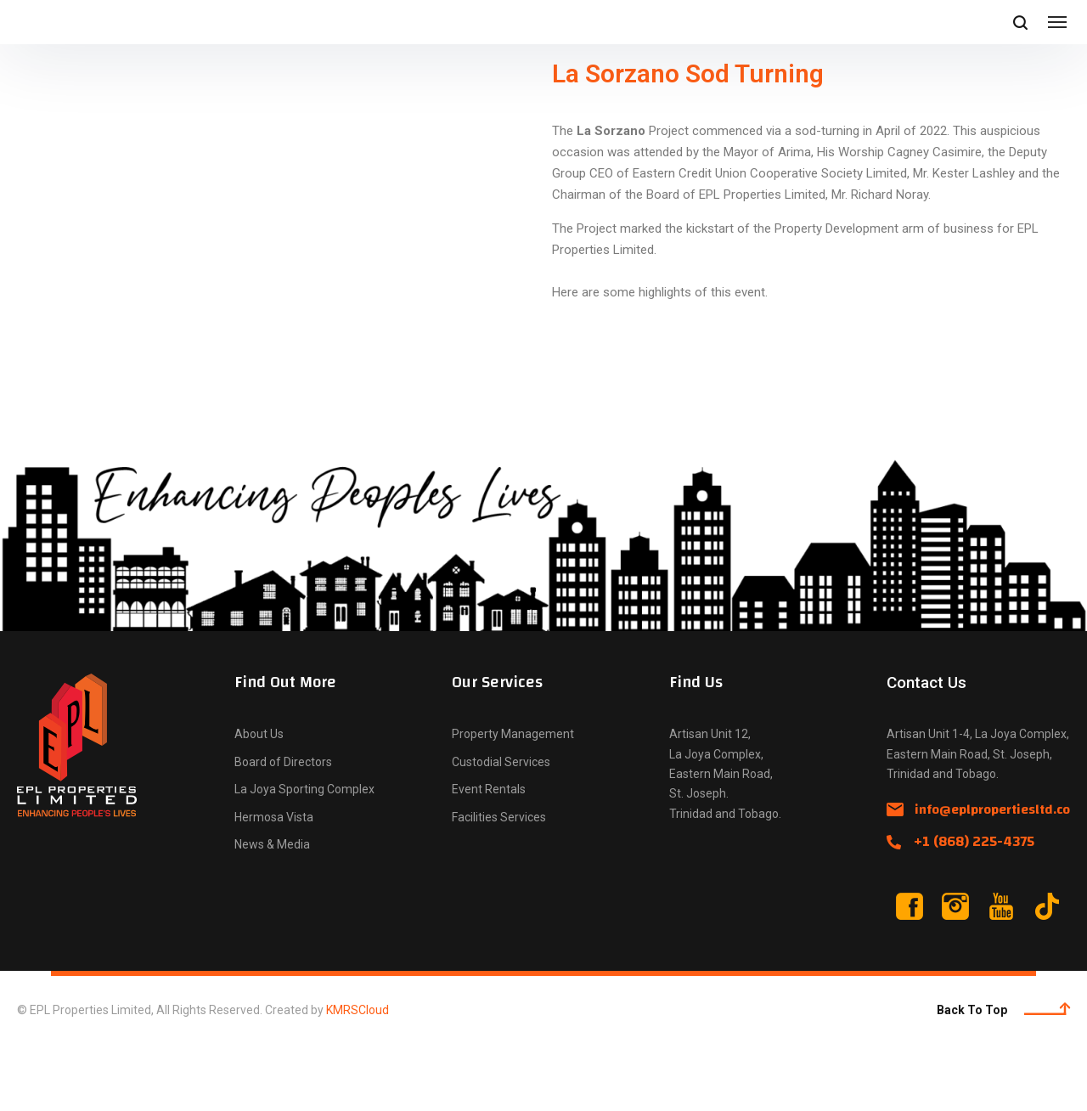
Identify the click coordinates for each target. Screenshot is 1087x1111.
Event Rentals (489, 850)
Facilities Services (499, 878)
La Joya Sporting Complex (304, 850)
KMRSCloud (357, 1071)
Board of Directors (283, 823)
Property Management (513, 795)
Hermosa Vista (273, 878)
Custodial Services (501, 823)
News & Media (272, 905)
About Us (259, 795)
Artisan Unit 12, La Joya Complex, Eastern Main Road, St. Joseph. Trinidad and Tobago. (725, 834)
